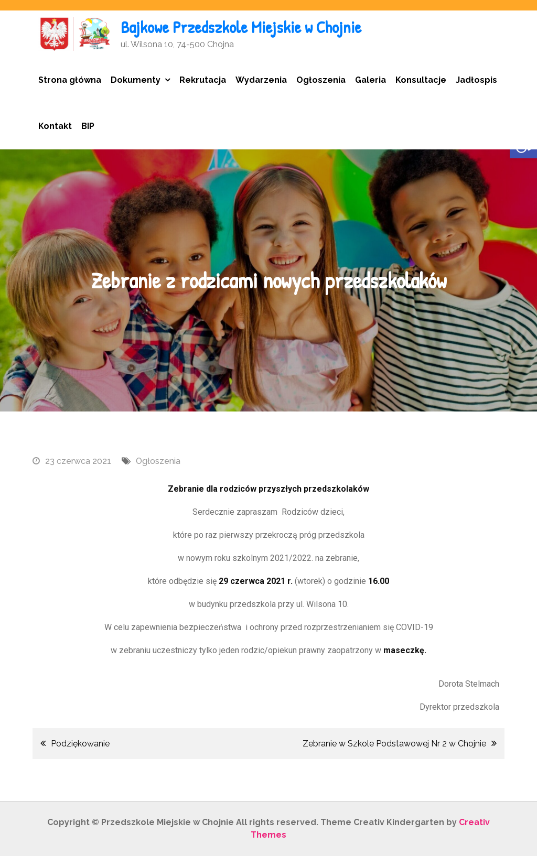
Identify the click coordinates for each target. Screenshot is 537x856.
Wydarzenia (261, 80)
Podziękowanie (80, 744)
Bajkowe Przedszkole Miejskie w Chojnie (241, 27)
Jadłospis (476, 80)
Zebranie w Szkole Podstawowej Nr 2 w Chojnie (394, 744)
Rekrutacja (202, 80)
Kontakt (55, 126)
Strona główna (69, 80)
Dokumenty (135, 80)
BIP (87, 126)
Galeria (370, 80)
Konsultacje (420, 80)
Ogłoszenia (321, 80)
